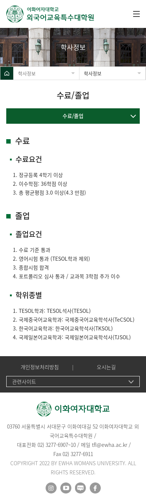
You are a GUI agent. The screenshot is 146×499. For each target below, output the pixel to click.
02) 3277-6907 (53, 444)
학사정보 (27, 73)
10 (73, 444)
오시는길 (106, 367)
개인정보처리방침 (40, 367)
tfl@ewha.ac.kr (109, 444)
